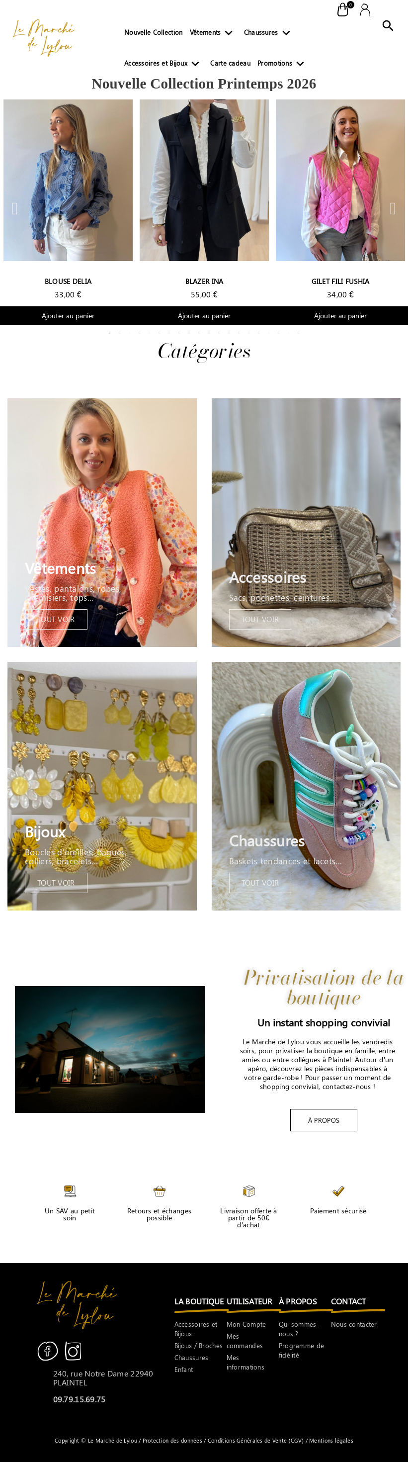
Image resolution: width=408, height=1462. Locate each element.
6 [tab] (159, 333)
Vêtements (213, 34)
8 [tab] (179, 333)
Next (393, 208)
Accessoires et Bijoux (163, 65)
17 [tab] (269, 333)
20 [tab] (299, 333)
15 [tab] (249, 333)
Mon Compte (246, 1324)
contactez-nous (347, 1086)
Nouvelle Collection (153, 32)
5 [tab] (150, 333)
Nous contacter (354, 1324)
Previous (15, 208)
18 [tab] (279, 333)
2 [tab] (120, 333)
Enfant (183, 1369)
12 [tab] (219, 333)
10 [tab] (199, 333)
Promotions (282, 65)
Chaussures (269, 34)
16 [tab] (259, 333)
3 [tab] (130, 333)
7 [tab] (169, 333)
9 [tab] (189, 333)
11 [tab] (209, 333)
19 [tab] (289, 333)
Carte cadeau (230, 63)
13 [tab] (229, 333)
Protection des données (173, 1440)
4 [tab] (140, 333)
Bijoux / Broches (198, 1345)
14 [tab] (239, 333)
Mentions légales (330, 1440)
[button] (323, 1120)
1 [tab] (110, 333)
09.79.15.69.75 (79, 1399)
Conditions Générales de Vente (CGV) (256, 1440)
